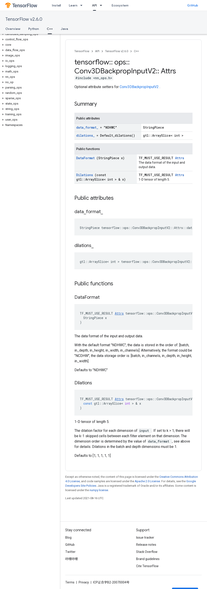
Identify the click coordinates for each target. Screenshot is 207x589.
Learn (73, 5)
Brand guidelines (148, 559)
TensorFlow (81, 51)
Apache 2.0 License (147, 481)
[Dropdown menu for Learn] (82, 5)
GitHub (192, 5)
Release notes (146, 544)
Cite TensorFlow (147, 566)
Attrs (179, 158)
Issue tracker (145, 537)
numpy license (99, 490)
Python (33, 29)
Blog (68, 537)
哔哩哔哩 (71, 559)
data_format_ (88, 127)
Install (56, 5)
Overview (12, 29)
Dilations (85, 175)
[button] (29, 34)
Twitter (70, 552)
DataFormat (86, 158)
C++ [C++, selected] (50, 29)
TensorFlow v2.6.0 (23, 19)
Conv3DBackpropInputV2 (140, 87)
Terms (69, 582)
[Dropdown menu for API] (102, 5)
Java (64, 29)
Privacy (84, 582)
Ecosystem (120, 5)
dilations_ (86, 135)
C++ (136, 51)
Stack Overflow (147, 552)
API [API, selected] (94, 5)
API (97, 51)
